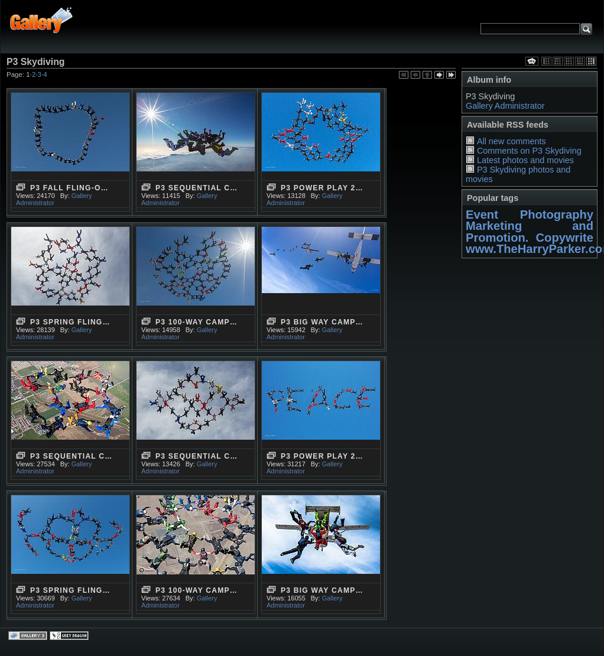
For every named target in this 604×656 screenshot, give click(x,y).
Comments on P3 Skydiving (529, 150)
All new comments (511, 141)
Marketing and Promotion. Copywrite (529, 231)
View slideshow (531, 61)
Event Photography (529, 214)
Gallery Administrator (505, 106)
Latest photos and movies (525, 160)
